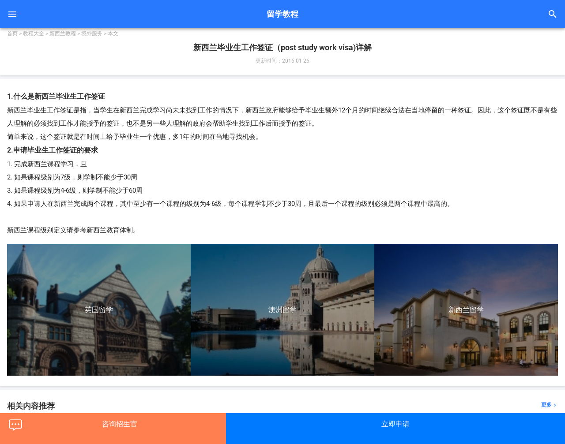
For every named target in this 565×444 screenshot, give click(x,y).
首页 (12, 33)
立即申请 (395, 424)
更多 (549, 405)
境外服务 (91, 33)
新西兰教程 (62, 33)
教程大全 (33, 33)
